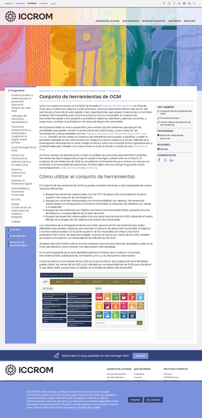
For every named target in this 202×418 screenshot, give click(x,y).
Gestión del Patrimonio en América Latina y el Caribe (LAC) (21, 160)
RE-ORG (15, 199)
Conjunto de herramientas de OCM (176, 112)
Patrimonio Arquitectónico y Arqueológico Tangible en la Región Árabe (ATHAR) (21, 134)
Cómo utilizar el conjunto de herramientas (175, 123)
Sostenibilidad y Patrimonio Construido (20, 191)
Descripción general (116, 374)
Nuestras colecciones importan (171, 137)
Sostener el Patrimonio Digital (21, 182)
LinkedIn (179, 3)
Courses (14, 229)
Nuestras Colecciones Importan (18, 172)
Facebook (164, 3)
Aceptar (135, 399)
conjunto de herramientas (117, 105)
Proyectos (114, 91)
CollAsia (15, 221)
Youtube (184, 3)
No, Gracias (153, 399)
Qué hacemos (130, 21)
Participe (189, 21)
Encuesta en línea (169, 118)
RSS (189, 3)
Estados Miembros (116, 377)
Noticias (168, 374)
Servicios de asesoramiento (18, 244)
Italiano (43, 3)
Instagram (169, 3)
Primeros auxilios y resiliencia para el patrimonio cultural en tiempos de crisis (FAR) (22, 103)
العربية (52, 3)
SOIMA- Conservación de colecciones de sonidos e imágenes (21, 210)
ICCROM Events (171, 377)
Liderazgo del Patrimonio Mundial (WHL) (19, 119)
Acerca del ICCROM (107, 21)
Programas (18, 90)
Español (32, 3)
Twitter (174, 3)
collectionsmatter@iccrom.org (78, 167)
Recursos (175, 21)
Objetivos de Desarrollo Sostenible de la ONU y (114, 133)
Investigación (17, 235)
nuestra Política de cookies (84, 407)
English (9, 3)
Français (20, 3)
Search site (194, 3)
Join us (140, 355)
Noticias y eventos (153, 21)
